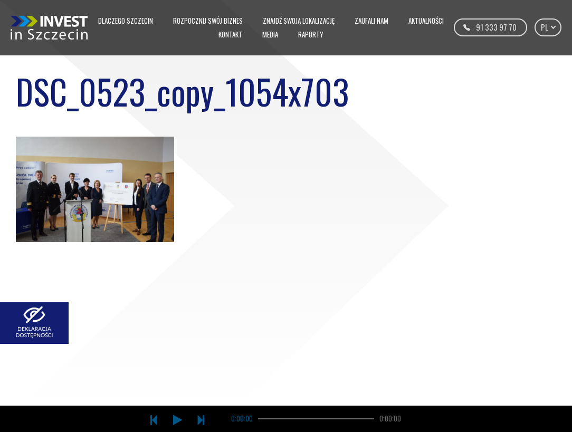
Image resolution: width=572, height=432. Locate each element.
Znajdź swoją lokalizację (299, 20)
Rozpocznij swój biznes (208, 20)
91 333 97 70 (496, 27)
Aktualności (426, 20)
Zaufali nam (371, 20)
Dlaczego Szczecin (125, 20)
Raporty (310, 34)
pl (548, 27)
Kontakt (230, 34)
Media (270, 34)
